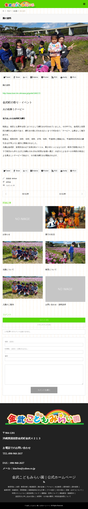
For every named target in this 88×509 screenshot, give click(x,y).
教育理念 (11, 487)
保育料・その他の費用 (45, 496)
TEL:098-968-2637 (13, 453)
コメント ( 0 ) (44, 320)
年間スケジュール (18, 493)
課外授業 (75, 487)
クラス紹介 (51, 490)
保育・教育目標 (22, 487)
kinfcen (14, 178)
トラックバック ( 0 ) (44, 325)
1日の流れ (60, 490)
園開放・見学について (50, 493)
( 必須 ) (9, 341)
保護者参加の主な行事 (36, 490)
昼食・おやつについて (74, 490)
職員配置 (33, 487)
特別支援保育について (63, 496)
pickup (8, 182)
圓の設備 (41, 487)
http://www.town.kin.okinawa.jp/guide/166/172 (21, 93)
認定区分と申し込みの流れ (25, 496)
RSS (44, 482)
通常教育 (66, 487)
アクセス (49, 487)
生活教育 (58, 487)
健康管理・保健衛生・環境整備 (15, 490)
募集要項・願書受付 (67, 493)
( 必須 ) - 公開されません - (16, 349)
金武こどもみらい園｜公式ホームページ (44, 477)
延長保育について (33, 493)
